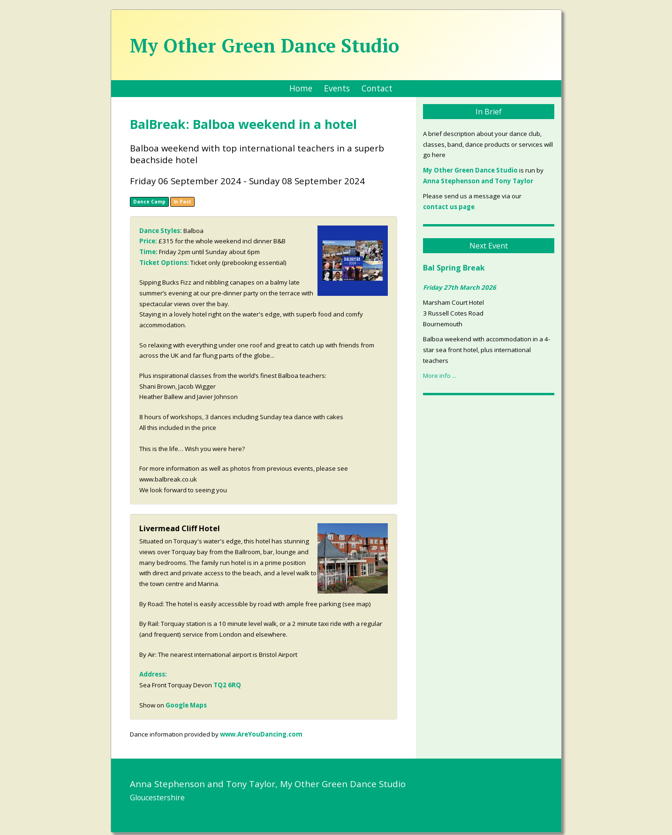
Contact (377, 88)
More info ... (439, 375)
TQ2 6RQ (227, 685)
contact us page (449, 207)
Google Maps (186, 705)
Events (337, 88)
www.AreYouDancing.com (261, 734)
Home (300, 88)
